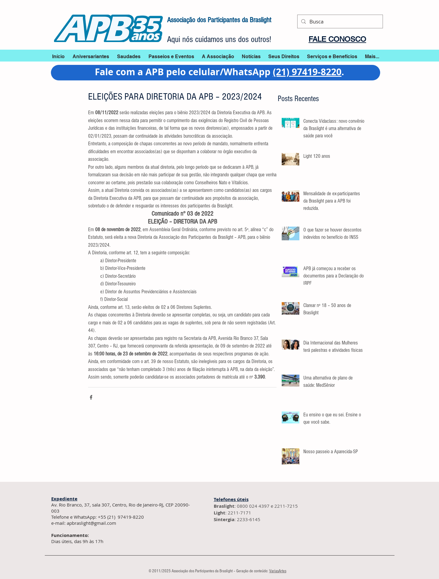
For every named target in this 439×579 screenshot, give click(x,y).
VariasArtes (277, 571)
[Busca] (339, 21)
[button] (251, 56)
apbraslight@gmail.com (91, 523)
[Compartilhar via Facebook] (91, 397)
